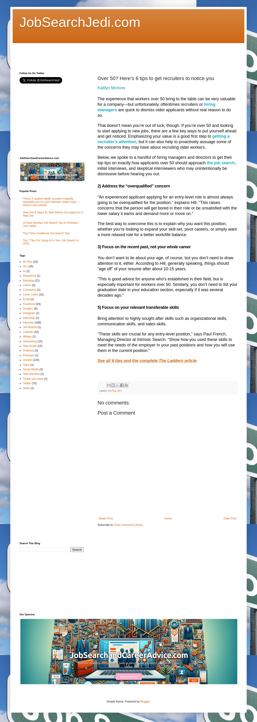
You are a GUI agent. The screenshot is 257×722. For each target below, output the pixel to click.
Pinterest (28, 350)
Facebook (29, 304)
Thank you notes (33, 378)
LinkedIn (28, 332)
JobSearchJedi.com (80, 22)
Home (168, 518)
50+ (120, 390)
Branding (28, 280)
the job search (221, 163)
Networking (30, 341)
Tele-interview (31, 374)
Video (26, 388)
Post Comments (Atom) (128, 525)
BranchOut (29, 275)
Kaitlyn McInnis (111, 88)
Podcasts (28, 355)
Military (27, 336)
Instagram (29, 313)
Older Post (229, 518)
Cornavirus (29, 289)
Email (26, 299)
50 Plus (112, 390)
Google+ (28, 308)
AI (24, 271)
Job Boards (30, 327)
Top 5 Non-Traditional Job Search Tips (46, 233)
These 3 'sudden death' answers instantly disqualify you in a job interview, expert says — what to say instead (51, 202)
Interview (28, 322)
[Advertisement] (103, 53)
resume (27, 360)
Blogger (145, 701)
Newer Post (106, 518)
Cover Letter (30, 294)
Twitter (27, 383)
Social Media (31, 369)
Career (27, 285)
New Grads (30, 346)
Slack (26, 364)
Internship (29, 318)
